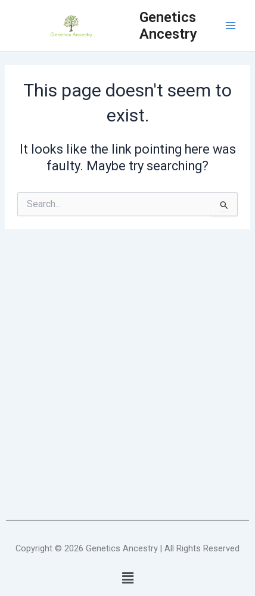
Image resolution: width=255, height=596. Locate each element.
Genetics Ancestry (168, 25)
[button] (127, 578)
